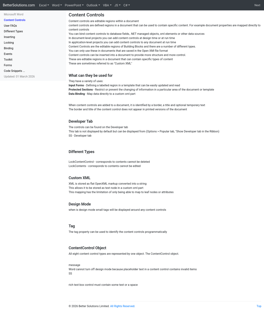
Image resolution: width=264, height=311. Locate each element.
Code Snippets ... (14, 71)
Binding (8, 48)
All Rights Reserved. (122, 306)
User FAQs (10, 25)
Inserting (9, 37)
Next (257, 5)
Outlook (92, 5)
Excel (43, 5)
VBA (106, 5)
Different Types (13, 31)
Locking (9, 42)
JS (116, 5)
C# (125, 5)
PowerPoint (73, 5)
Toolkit (8, 59)
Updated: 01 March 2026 (19, 76)
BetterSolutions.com (19, 5)
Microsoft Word (13, 14)
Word (55, 5)
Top (259, 306)
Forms (8, 65)
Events (8, 54)
